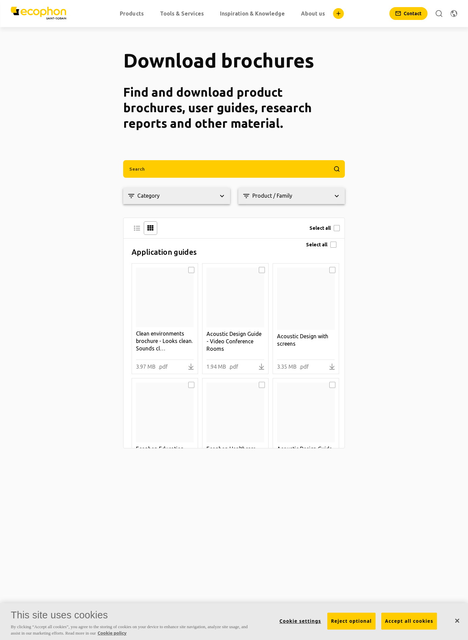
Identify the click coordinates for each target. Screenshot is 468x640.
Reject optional (351, 621)
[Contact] (408, 13)
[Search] (439, 13)
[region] (234, 621)
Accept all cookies (409, 621)
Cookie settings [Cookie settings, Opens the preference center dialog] (300, 621)
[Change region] (453, 13)
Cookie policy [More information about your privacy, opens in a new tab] (112, 633)
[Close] (457, 620)
